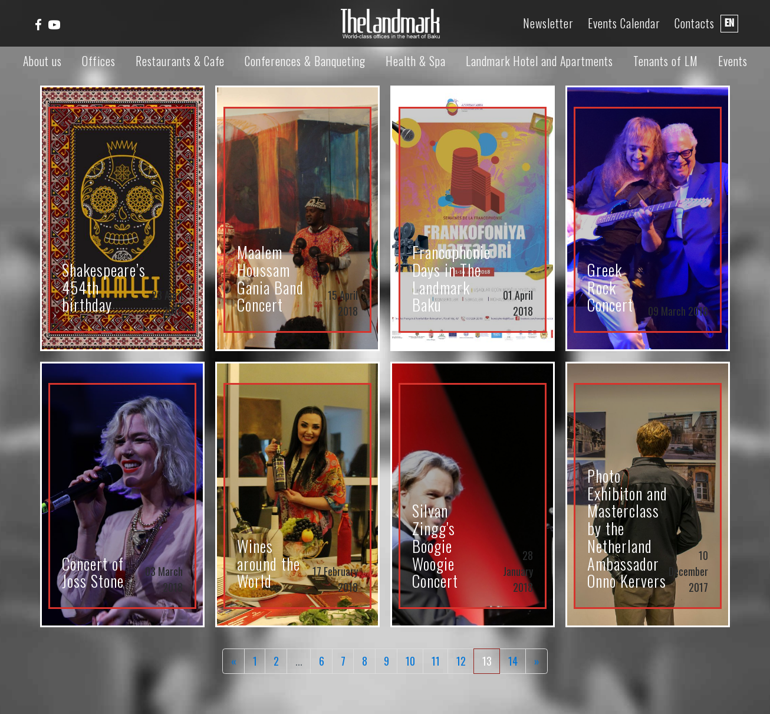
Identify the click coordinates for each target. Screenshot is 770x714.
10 (410, 661)
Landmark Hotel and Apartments (539, 61)
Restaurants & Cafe (180, 61)
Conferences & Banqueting (305, 61)
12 (461, 661)
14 (513, 661)
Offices (99, 61)
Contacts (694, 23)
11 (436, 661)
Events (733, 61)
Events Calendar (624, 23)
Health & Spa (416, 61)
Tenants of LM (665, 61)
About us (42, 61)
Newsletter (548, 23)
